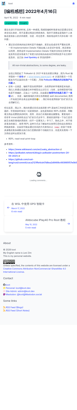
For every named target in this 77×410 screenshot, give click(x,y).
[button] (73, 3)
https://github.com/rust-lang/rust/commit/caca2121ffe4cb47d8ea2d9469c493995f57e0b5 (42, 161)
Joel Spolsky (30, 57)
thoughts (23, 23)
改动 (21, 76)
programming (11, 23)
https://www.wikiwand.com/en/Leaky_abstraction (34, 149)
